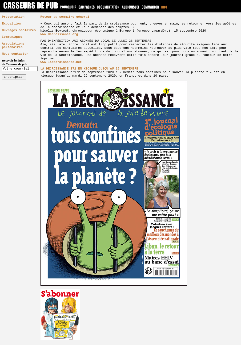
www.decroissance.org (59, 34)
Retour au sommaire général (64, 17)
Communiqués (12, 37)
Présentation (13, 17)
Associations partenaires (13, 45)
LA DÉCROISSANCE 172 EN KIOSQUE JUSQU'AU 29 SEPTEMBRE (89, 68)
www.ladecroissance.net (61, 62)
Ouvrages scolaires (19, 30)
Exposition (11, 23)
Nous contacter (15, 54)
